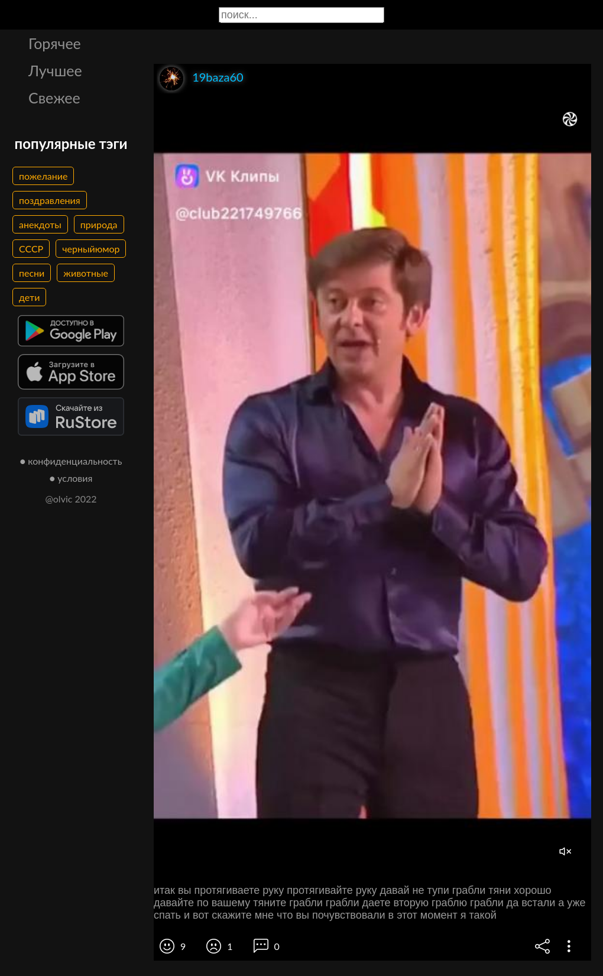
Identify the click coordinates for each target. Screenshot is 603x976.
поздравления (49, 200)
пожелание (43, 175)
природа (99, 224)
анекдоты (40, 224)
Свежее (54, 97)
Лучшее (55, 70)
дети (29, 297)
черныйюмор (90, 248)
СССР (31, 248)
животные (85, 272)
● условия (71, 478)
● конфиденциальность (71, 460)
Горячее (54, 43)
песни (31, 272)
